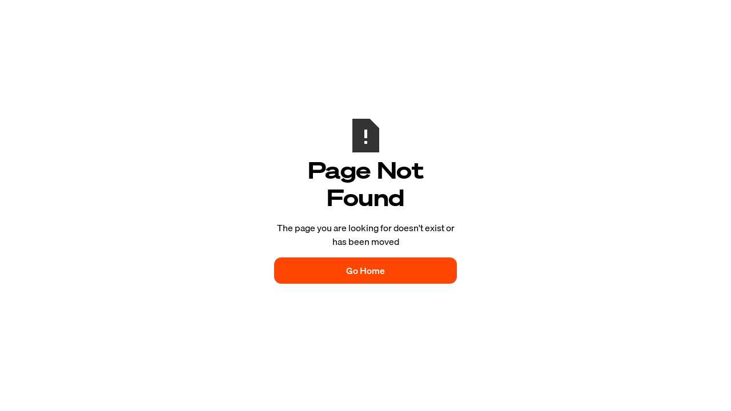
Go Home (365, 270)
